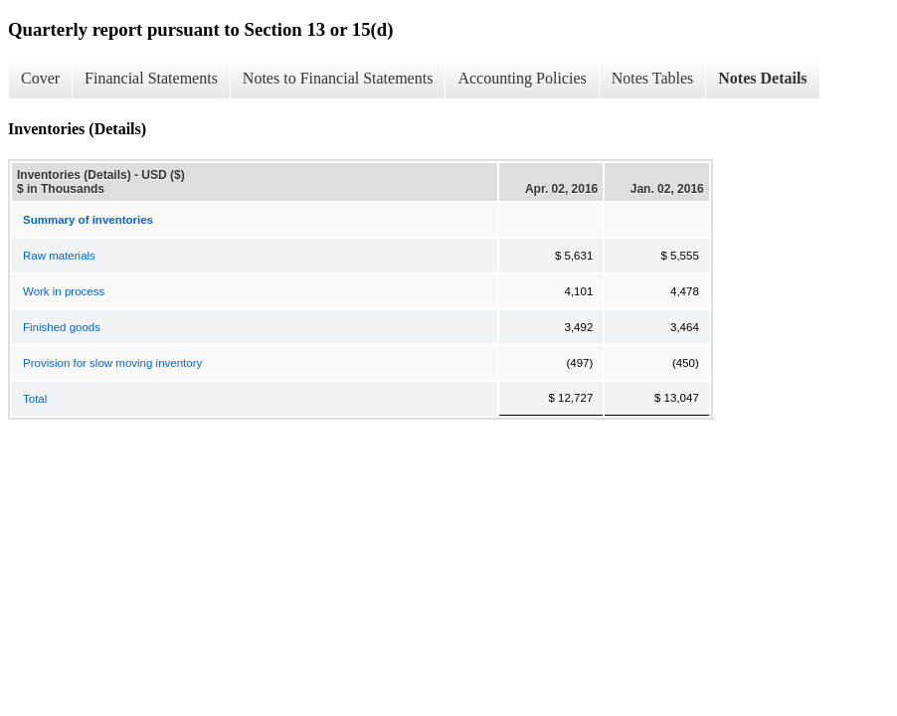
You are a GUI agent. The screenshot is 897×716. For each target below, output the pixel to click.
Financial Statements (151, 78)
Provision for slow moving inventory (112, 363)
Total (35, 399)
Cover (40, 78)
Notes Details (762, 78)
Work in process (63, 291)
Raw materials (59, 256)
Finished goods (61, 327)
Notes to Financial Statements (338, 78)
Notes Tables (653, 78)
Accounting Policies (521, 78)
